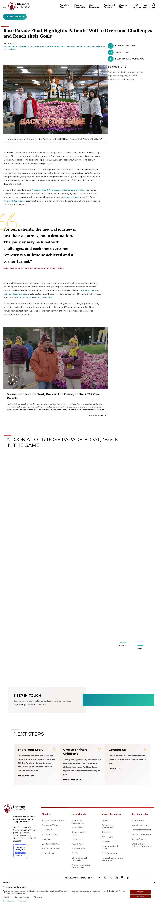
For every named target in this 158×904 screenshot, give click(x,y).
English (6, 883)
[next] (142, 647)
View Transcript (96, 415)
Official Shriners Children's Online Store (142, 845)
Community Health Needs (110, 847)
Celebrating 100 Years (51, 825)
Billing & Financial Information (79, 859)
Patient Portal (78, 844)
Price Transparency (110, 853)
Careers (105, 820)
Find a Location (78, 848)
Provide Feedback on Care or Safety (81, 866)
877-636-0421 (117, 66)
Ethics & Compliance (50, 848)
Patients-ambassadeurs (94, 46)
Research (106, 832)
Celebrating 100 (26, 46)
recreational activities (19, 297)
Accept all (140, 892)
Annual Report (48, 853)
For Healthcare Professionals (108, 826)
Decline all (140, 896)
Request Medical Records (79, 833)
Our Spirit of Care (74, 46)
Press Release (9, 49)
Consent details (8, 901)
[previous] (121, 644)
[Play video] (55, 358)
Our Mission (47, 830)
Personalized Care (50, 834)
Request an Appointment (78, 821)
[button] (136, 6)
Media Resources (139, 825)
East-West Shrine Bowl (142, 834)
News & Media (138, 820)
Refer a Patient (78, 827)
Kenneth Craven (71, 197)
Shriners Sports (138, 839)
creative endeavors (43, 297)
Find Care (76, 853)
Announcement (10, 46)
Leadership (46, 839)
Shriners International (14, 201)
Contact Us (76, 839)
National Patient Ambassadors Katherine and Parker (58, 190)
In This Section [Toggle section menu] (15, 16)
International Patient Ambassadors (50, 46)
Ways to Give (107, 837)
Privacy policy (22, 901)
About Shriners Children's (53, 820)
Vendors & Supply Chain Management (112, 859)
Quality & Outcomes (51, 844)
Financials (106, 842)
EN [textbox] (153, 8)
